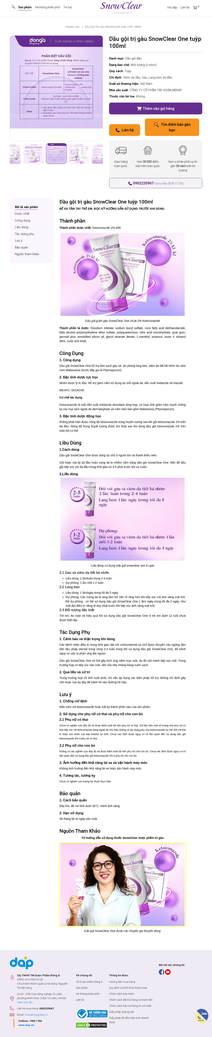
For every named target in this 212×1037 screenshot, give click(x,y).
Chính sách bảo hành (121, 993)
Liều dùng (21, 227)
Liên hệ (185, 7)
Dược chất (22, 214)
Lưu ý (18, 240)
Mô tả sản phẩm (26, 207)
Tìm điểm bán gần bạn (172, 127)
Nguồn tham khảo (27, 254)
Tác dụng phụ (24, 234)
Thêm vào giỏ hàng (155, 108)
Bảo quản (21, 247)
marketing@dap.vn (36, 1014)
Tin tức (67, 7)
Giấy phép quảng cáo (121, 1011)
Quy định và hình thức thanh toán (128, 987)
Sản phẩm (25, 7)
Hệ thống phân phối (47, 7)
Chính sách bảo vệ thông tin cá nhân (130, 1005)
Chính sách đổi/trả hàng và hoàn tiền (131, 999)
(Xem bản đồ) (25, 1002)
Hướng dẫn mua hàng (122, 981)
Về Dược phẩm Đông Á (89, 981)
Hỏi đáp (172, 7)
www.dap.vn (26, 1025)
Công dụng (22, 220)
